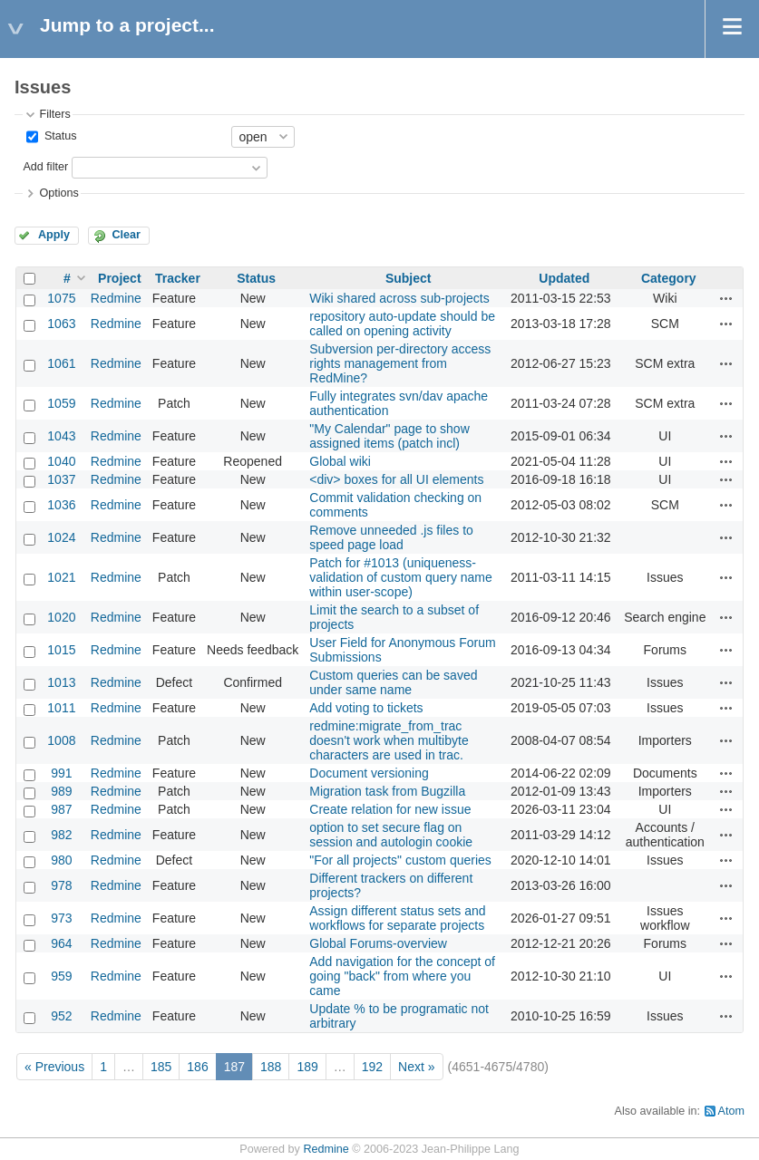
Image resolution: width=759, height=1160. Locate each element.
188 (270, 1066)
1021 (61, 577)
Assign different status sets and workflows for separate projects (397, 918)
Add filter (45, 166)
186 (197, 1066)
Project (119, 278)
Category (668, 278)
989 (61, 791)
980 (61, 860)
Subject (408, 278)
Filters (54, 114)
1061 (61, 363)
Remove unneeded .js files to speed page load (391, 537)
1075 (61, 298)
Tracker (177, 278)
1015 (61, 650)
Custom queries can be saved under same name (393, 682)
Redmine (116, 298)
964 (61, 943)
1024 (61, 537)
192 (372, 1066)
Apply (54, 234)
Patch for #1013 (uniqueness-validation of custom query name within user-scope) (400, 577)
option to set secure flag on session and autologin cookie (390, 834)
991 (61, 773)
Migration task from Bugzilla (387, 791)
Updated (564, 278)
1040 (61, 461)
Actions (726, 298)
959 (61, 976)
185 (161, 1066)
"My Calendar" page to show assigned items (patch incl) (389, 435)
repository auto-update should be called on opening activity (402, 323)
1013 (61, 682)
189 (307, 1066)
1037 (61, 479)
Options (58, 193)
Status (58, 136)
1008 (61, 740)
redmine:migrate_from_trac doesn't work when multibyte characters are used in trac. (388, 740)
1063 (61, 323)
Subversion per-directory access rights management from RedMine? (400, 363)
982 (61, 834)
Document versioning (369, 773)
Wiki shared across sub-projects (399, 298)
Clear (126, 234)
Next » (416, 1066)
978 (61, 885)
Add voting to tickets (366, 708)
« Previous (54, 1066)
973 (61, 918)
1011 (61, 708)
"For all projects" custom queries (400, 860)
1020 (61, 617)
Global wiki (340, 461)
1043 (61, 436)
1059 (61, 403)
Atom (731, 1111)
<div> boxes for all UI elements (396, 479)
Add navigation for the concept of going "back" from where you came (402, 976)
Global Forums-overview (378, 943)
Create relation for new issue (390, 809)
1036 (61, 505)
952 (61, 1016)
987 (61, 809)
